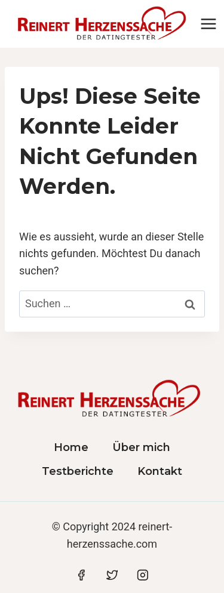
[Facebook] (81, 575)
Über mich (141, 447)
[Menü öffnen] (209, 23)
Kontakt (159, 471)
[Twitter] (112, 575)
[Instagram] (143, 575)
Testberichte (77, 471)
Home (71, 447)
